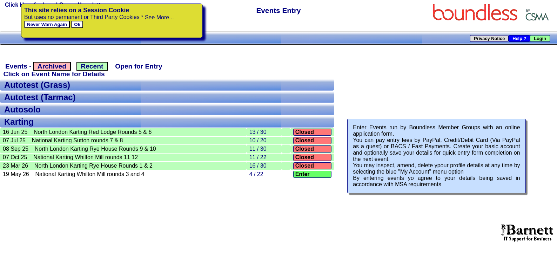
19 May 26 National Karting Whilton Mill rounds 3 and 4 (74, 174)
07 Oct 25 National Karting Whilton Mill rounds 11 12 (70, 157)
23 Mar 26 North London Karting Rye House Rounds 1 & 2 (78, 166)
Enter (302, 174)
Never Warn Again (47, 24)
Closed (304, 132)
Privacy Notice (489, 38)
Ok (77, 24)
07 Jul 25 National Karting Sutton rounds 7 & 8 (63, 140)
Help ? (519, 38)
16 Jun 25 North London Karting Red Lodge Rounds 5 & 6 (77, 132)
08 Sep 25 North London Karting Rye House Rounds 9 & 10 (79, 149)
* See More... (157, 17)
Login (540, 38)
